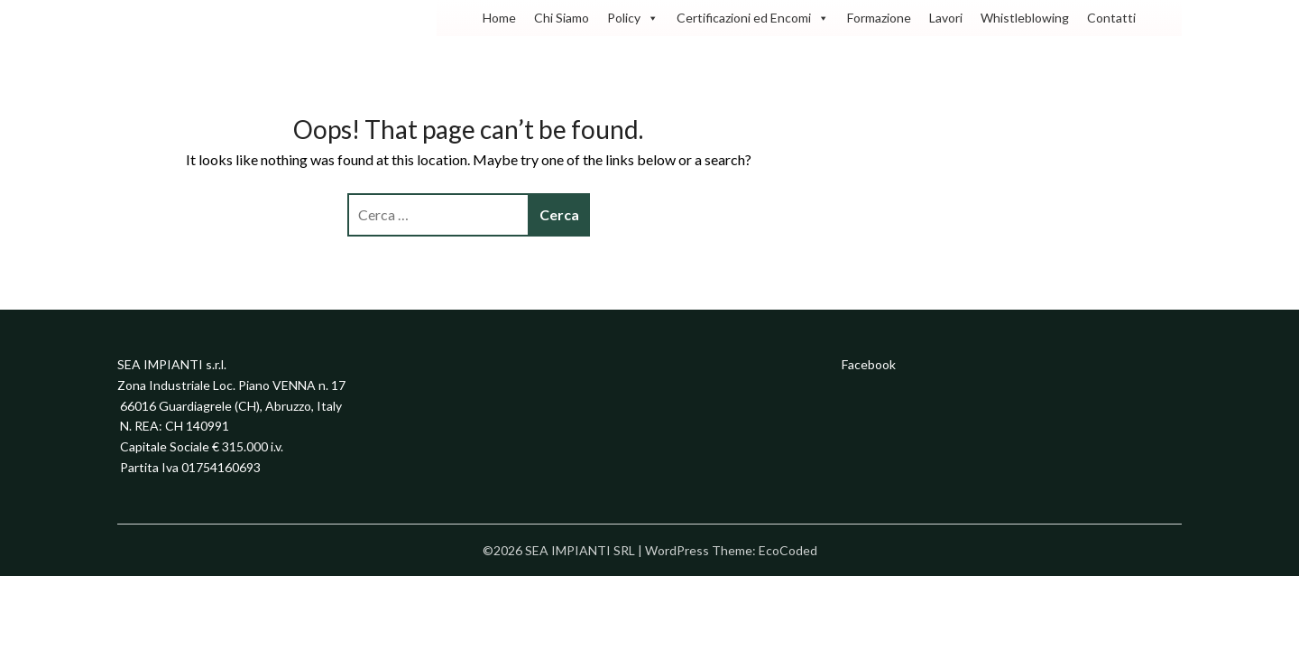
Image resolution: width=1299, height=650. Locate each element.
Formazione (879, 17)
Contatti (1111, 17)
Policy (633, 17)
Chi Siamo (561, 17)
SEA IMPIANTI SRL (207, 23)
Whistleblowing (1025, 17)
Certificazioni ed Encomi (753, 17)
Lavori (946, 17)
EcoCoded (788, 550)
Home (499, 17)
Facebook (869, 364)
